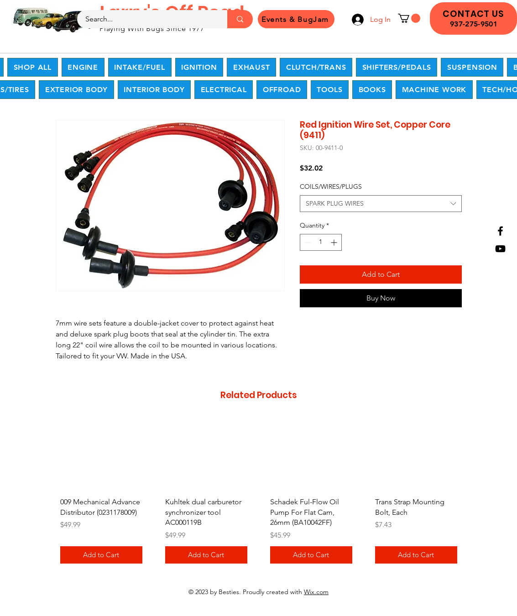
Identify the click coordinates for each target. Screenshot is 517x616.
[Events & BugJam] (296, 19)
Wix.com (316, 592)
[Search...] (146, 19)
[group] (258, 494)
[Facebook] (500, 231)
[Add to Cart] (101, 555)
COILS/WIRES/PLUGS (331, 186)
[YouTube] (500, 249)
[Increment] (334, 242)
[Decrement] (307, 242)
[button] (409, 18)
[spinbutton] (321, 242)
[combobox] (381, 203)
